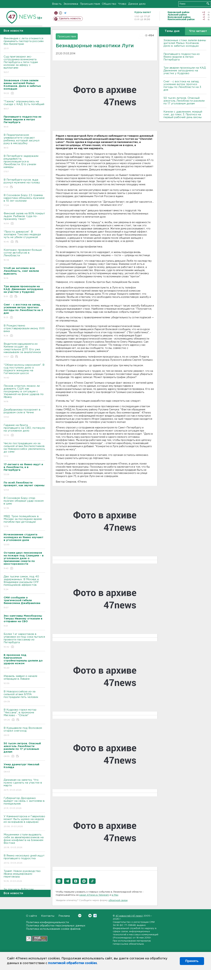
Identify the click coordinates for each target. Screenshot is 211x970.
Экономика (71, 4)
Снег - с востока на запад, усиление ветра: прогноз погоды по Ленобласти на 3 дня (182, 85)
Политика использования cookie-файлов (53, 929)
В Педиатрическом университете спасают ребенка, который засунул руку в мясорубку (24, 141)
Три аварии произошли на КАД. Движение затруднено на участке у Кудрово (184, 70)
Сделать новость (70, 19)
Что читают (198, 31)
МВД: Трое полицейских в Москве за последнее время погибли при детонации (24, 521)
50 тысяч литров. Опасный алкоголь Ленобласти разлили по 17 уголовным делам (184, 101)
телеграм (65, 13)
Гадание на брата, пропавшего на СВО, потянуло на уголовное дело (24, 430)
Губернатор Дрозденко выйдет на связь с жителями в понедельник (24, 803)
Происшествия (90, 4)
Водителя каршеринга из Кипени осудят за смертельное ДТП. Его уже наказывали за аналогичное (24, 350)
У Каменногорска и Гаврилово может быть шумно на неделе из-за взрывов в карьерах (24, 821)
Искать (208, 3)
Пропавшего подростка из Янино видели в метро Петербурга (181, 57)
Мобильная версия (56, 13)
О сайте (31, 916)
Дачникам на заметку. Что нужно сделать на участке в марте (24, 785)
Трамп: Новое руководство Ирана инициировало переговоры (24, 876)
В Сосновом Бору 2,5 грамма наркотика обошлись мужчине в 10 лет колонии (24, 200)
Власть (57, 4)
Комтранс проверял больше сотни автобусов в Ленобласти (24, 255)
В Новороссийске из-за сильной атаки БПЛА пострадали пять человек (24, 696)
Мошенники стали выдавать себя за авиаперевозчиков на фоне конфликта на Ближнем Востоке (24, 841)
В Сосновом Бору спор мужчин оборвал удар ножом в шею (24, 503)
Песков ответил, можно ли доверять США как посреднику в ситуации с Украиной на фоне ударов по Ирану (24, 394)
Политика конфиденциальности (47, 922)
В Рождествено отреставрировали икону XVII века (24, 331)
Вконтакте (79, 915)
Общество (109, 4)
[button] (59, 881)
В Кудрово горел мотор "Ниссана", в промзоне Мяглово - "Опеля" (24, 715)
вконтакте (60, 13)
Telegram (95, 915)
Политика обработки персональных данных (55, 926)
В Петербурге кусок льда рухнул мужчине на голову (24, 184)
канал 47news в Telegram (94, 895)
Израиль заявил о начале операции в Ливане (24, 680)
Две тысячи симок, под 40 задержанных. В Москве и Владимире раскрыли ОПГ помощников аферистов (24, 583)
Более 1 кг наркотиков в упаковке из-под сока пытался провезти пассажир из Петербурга (24, 640)
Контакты (47, 916)
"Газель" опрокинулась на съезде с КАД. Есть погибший (24, 105)
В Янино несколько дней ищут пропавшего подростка (24, 859)
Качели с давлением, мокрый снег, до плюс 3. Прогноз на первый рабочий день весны (182, 114)
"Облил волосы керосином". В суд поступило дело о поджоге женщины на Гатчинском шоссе (24, 371)
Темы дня (172, 31)
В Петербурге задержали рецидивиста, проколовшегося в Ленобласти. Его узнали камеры (24, 164)
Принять (192, 961)
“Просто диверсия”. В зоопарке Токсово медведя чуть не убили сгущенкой (24, 237)
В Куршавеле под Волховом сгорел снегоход (24, 732)
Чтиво (122, 4)
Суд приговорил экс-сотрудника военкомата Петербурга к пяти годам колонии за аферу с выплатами (24, 65)
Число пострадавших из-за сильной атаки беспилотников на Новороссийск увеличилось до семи (24, 450)
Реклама (64, 916)
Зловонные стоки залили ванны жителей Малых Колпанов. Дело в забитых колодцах (184, 43)
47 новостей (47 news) (129, 916)
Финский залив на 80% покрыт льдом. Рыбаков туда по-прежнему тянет (24, 218)
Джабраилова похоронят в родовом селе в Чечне (24, 413)
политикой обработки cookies (72, 963)
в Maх (115, 895)
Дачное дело (137, 4)
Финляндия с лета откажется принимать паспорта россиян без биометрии (24, 43)
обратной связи (118, 900)
